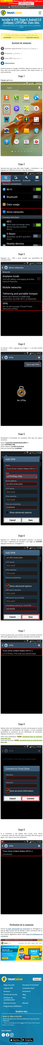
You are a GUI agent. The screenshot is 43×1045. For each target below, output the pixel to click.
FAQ (24, 998)
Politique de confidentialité (9, 999)
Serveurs (7, 991)
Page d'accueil (9, 985)
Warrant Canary (10, 1003)
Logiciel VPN (8, 988)
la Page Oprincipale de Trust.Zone (18, 929)
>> (26, 3)
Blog (24, 994)
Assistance (26, 991)
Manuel (25, 1003)
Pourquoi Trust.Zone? (30, 985)
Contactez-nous (28, 988)
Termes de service (10, 994)
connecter (7, 37)
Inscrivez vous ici (32, 37)
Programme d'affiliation (13, 1006)
